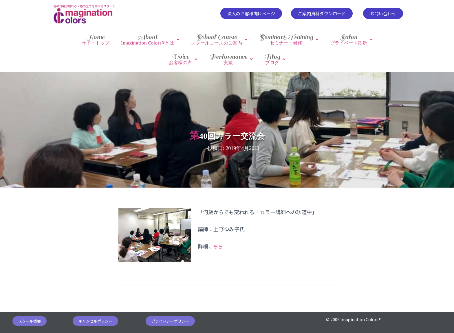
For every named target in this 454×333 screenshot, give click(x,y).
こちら (216, 243)
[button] (251, 13)
